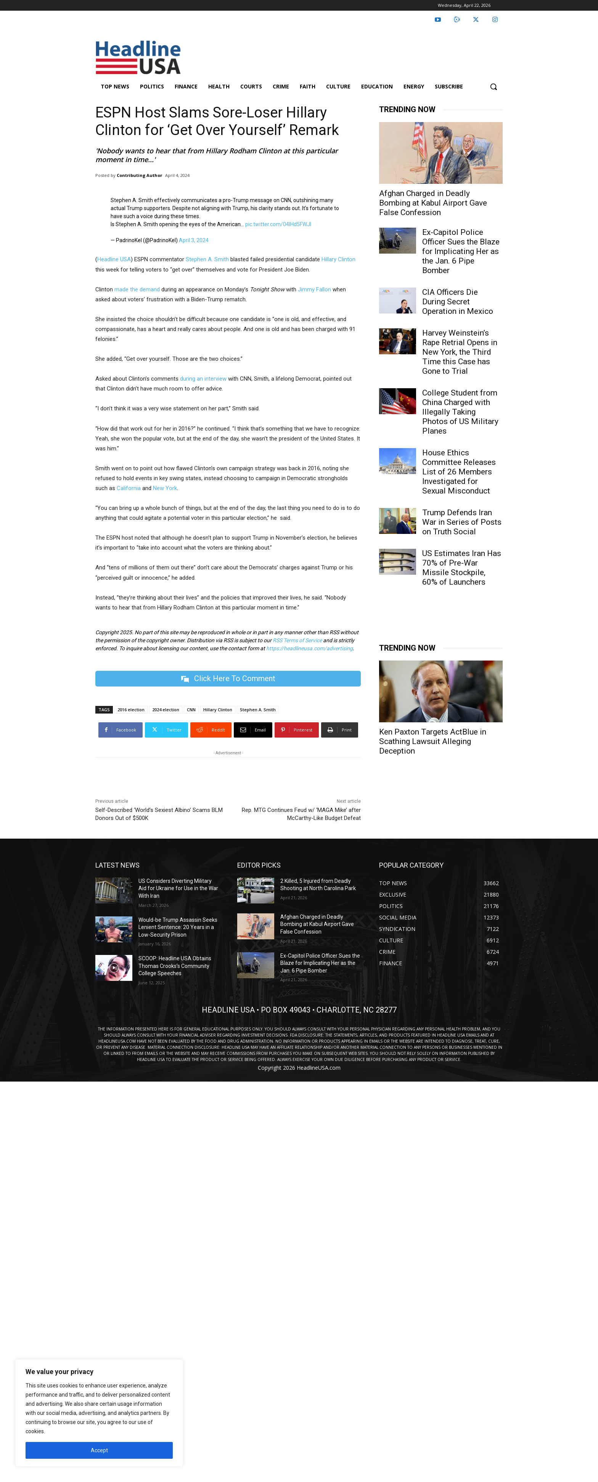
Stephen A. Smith (207, 259)
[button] (493, 86)
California (129, 488)
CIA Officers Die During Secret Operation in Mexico (457, 302)
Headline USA (114, 259)
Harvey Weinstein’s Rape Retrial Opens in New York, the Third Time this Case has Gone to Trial (459, 352)
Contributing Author (139, 175)
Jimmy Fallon (314, 289)
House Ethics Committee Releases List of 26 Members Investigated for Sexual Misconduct (459, 471)
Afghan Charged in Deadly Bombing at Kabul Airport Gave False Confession (433, 203)
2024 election (165, 709)
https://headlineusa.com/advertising (309, 648)
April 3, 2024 (194, 240)
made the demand (137, 289)
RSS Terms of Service (297, 640)
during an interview (203, 378)
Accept (99, 1450)
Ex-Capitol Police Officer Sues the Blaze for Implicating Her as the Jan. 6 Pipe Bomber (461, 251)
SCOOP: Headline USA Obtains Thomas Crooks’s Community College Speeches (174, 965)
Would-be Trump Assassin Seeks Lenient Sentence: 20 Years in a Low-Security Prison (177, 927)
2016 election (131, 709)
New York (165, 488)
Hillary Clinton (338, 259)
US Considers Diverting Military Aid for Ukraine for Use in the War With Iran (178, 888)
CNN (191, 709)
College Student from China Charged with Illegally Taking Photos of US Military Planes (460, 412)
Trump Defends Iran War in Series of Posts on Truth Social (462, 522)
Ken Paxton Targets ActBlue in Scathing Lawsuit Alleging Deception (432, 741)
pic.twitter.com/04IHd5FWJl (278, 224)
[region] (99, 1413)
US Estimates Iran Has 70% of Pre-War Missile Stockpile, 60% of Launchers (461, 568)
